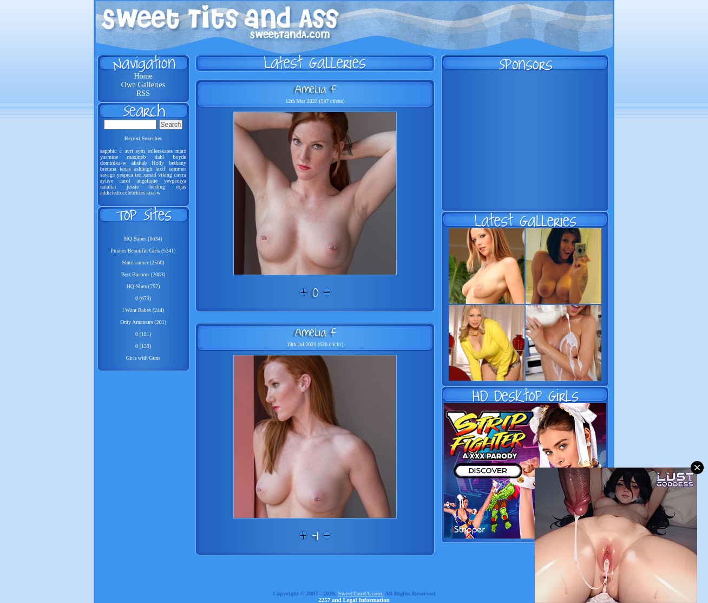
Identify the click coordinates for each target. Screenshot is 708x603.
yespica (125, 175)
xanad (149, 175)
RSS (143, 93)
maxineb (136, 157)
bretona (108, 169)
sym (140, 151)
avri (128, 151)
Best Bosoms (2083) (143, 274)
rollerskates (160, 151)
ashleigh (143, 169)
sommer (177, 169)
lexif (160, 169)
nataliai (108, 187)
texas (125, 169)
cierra (180, 175)
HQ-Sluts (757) (143, 286)
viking (165, 175)
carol (125, 181)
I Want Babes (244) (143, 310)
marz (180, 151)
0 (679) (143, 298)
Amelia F (315, 88)
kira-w (153, 193)
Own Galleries (143, 85)
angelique (147, 181)
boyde (179, 157)
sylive (106, 181)
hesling (157, 187)
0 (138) (143, 346)
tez (138, 175)
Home (143, 76)
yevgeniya (175, 181)
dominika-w (113, 163)
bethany (177, 163)
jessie (133, 187)
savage (107, 175)
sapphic (108, 151)
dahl (159, 157)
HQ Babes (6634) (143, 239)
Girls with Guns (143, 358)
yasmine (109, 157)
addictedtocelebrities (122, 193)
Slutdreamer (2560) (143, 262)
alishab (139, 163)
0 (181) (143, 334)
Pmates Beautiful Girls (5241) (142, 251)
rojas (181, 187)
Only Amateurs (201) (143, 322)
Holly (158, 163)
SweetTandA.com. (361, 593)
